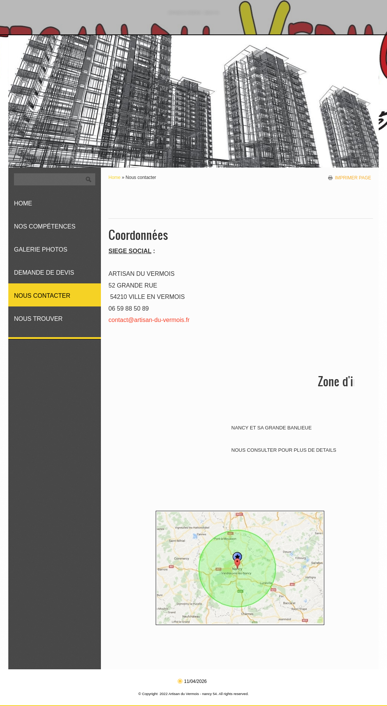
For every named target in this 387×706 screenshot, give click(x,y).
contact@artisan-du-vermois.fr (149, 320)
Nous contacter (42, 295)
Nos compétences (45, 226)
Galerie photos (40, 249)
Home (114, 177)
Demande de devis (44, 272)
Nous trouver (38, 319)
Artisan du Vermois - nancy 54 (193, 12)
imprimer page (353, 177)
